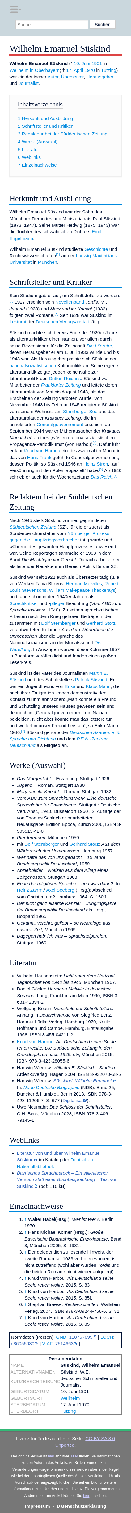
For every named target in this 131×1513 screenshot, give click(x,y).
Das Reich (101, 476)
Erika (70, 686)
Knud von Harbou (42, 450)
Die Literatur (99, 345)
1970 (89, 70)
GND (61, 1337)
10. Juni (82, 63)
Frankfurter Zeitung (61, 385)
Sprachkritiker (23, 603)
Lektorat (17, 321)
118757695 (80, 1337)
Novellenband (69, 302)
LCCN (106, 1337)
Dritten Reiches (65, 378)
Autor (53, 76)
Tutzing (108, 70)
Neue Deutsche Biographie (51, 1087)
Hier (74, 1456)
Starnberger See (80, 411)
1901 (96, 63)
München (47, 262)
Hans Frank (39, 457)
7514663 (64, 1343)
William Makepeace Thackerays (82, 590)
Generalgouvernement (59, 424)
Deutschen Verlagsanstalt (62, 321)
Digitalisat (72, 1100)
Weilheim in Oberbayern (34, 70)
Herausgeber (99, 76)
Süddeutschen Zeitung (32, 526)
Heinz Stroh (95, 463)
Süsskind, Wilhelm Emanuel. (83, 1080)
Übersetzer (72, 76)
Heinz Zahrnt (30, 890)
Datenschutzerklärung (81, 1506)
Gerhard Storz (101, 623)
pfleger (57, 603)
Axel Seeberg (60, 890)
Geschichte (96, 249)
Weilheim (70, 1398)
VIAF (47, 1343)
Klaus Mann (98, 686)
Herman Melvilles (84, 583)
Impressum (37, 1506)
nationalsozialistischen (32, 365)
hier (51, 1456)
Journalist (29, 83)
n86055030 (22, 1343)
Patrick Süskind (91, 679)
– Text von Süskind (67, 1179)
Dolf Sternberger (58, 623)
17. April (74, 70)
